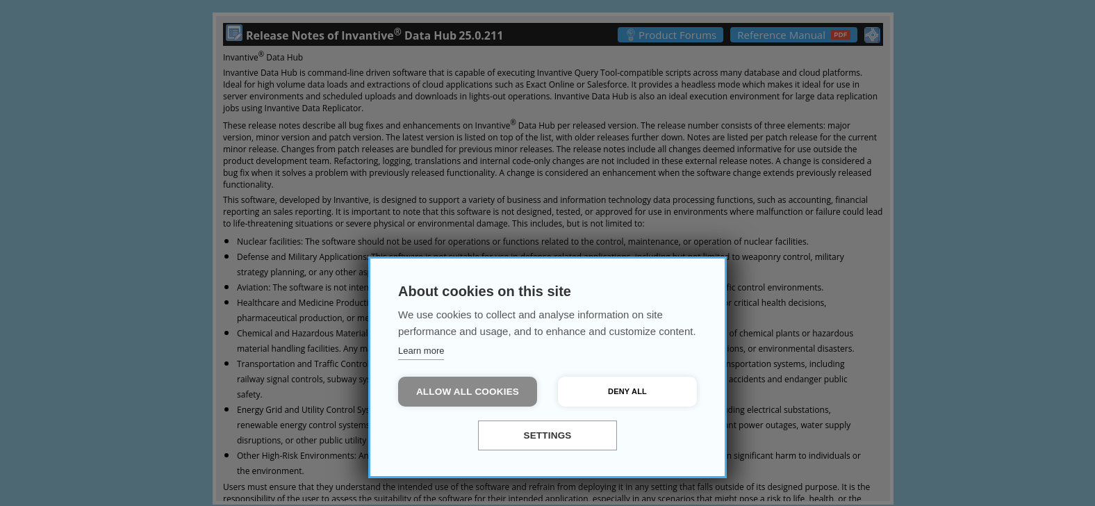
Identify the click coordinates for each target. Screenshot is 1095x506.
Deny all (627, 391)
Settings (547, 435)
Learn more (421, 350)
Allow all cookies (467, 391)
